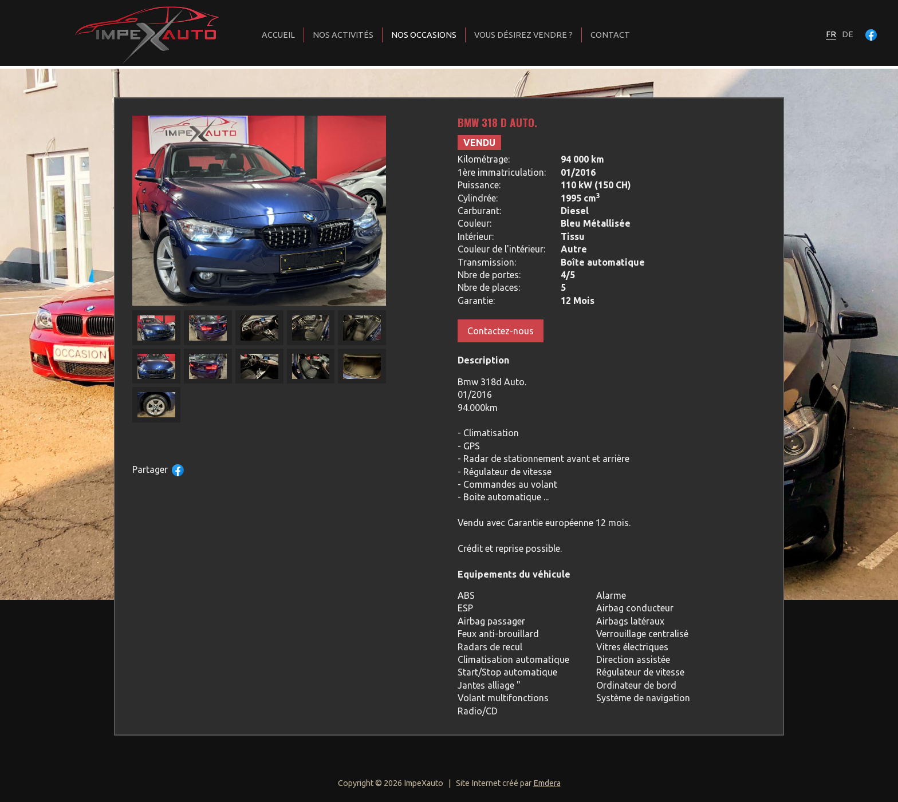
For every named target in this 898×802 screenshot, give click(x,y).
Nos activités (343, 34)
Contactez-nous (500, 331)
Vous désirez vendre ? (523, 34)
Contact (610, 34)
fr (831, 34)
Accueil (278, 34)
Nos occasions (423, 34)
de (847, 34)
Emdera (547, 783)
